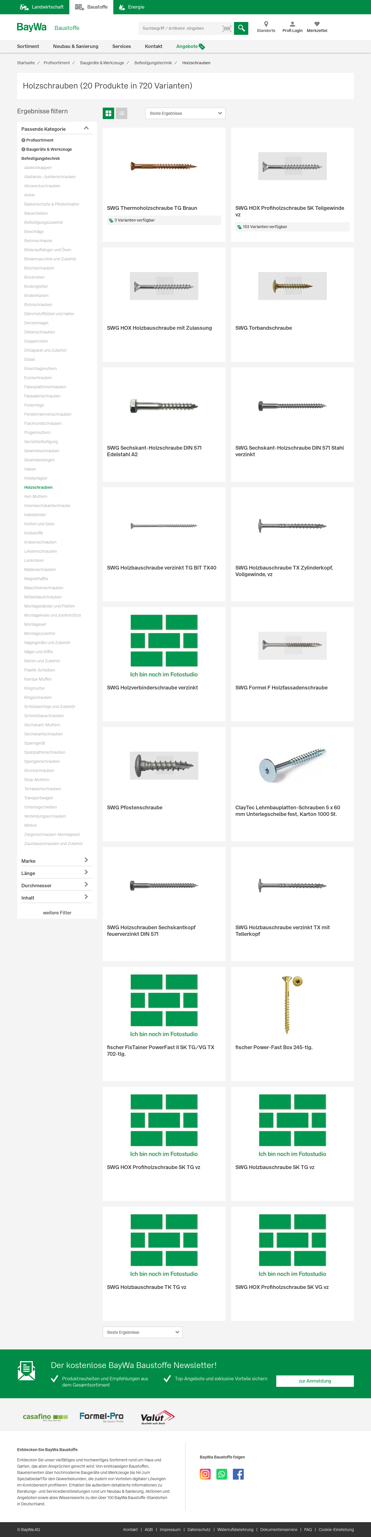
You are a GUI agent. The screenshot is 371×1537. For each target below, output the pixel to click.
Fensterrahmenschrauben (47, 414)
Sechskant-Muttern (42, 724)
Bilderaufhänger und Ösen (47, 249)
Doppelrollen (36, 341)
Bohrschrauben (38, 304)
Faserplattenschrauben (45, 386)
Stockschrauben (39, 770)
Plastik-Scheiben (39, 670)
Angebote (187, 46)
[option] (45, 1417)
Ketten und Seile (39, 523)
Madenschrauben (40, 569)
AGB (149, 1529)
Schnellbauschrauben (44, 715)
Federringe (34, 405)
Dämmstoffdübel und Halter (49, 313)
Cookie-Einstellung (336, 1529)
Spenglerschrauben (42, 761)
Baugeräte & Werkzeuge (46, 149)
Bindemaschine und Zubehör (50, 258)
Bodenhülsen (36, 295)
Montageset (35, 624)
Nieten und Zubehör (42, 660)
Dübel (29, 359)
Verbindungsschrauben (45, 816)
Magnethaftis (36, 578)
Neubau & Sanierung (75, 46)
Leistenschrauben (40, 551)
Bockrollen (34, 277)
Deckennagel (36, 322)
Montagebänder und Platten (49, 606)
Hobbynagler (35, 478)
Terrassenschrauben (42, 788)
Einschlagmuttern (40, 368)
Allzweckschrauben (42, 185)
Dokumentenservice (278, 1529)
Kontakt (153, 46)
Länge (28, 873)
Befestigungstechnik (40, 158)
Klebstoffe (33, 533)
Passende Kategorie (43, 129)
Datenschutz (199, 1529)
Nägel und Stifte (38, 651)
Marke (28, 861)
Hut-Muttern (35, 496)
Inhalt (27, 898)
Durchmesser (36, 886)
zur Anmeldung (315, 1381)
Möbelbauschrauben (43, 596)
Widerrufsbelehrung (235, 1529)
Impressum (170, 1529)
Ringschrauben (38, 697)
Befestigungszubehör (43, 222)
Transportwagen (38, 797)
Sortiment (28, 46)
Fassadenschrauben (42, 396)
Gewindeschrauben (41, 450)
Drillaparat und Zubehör (45, 350)
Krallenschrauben (40, 542)
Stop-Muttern (36, 779)
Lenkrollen (34, 560)
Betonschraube (38, 240)
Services (121, 46)
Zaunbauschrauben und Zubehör (53, 843)
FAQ (308, 1529)
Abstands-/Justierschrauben (50, 176)
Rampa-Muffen (38, 679)
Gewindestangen (39, 459)
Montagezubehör (39, 633)
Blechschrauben (39, 268)
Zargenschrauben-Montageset (52, 834)
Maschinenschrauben (43, 587)
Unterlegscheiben (40, 807)
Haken (30, 469)
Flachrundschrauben (43, 423)
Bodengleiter (36, 286)
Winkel (30, 825)
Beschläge (34, 231)
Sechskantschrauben (43, 734)
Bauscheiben (36, 213)
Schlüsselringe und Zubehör (49, 706)
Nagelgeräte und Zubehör (47, 642)
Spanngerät (34, 743)
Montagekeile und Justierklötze (52, 615)
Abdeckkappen (38, 167)
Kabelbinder (35, 514)
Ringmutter (34, 688)
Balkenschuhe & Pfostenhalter (51, 204)
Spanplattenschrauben (44, 752)
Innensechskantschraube (47, 505)
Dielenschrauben (39, 332)
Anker (29, 195)
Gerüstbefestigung (41, 441)
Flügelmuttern (37, 432)
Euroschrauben (38, 377)
